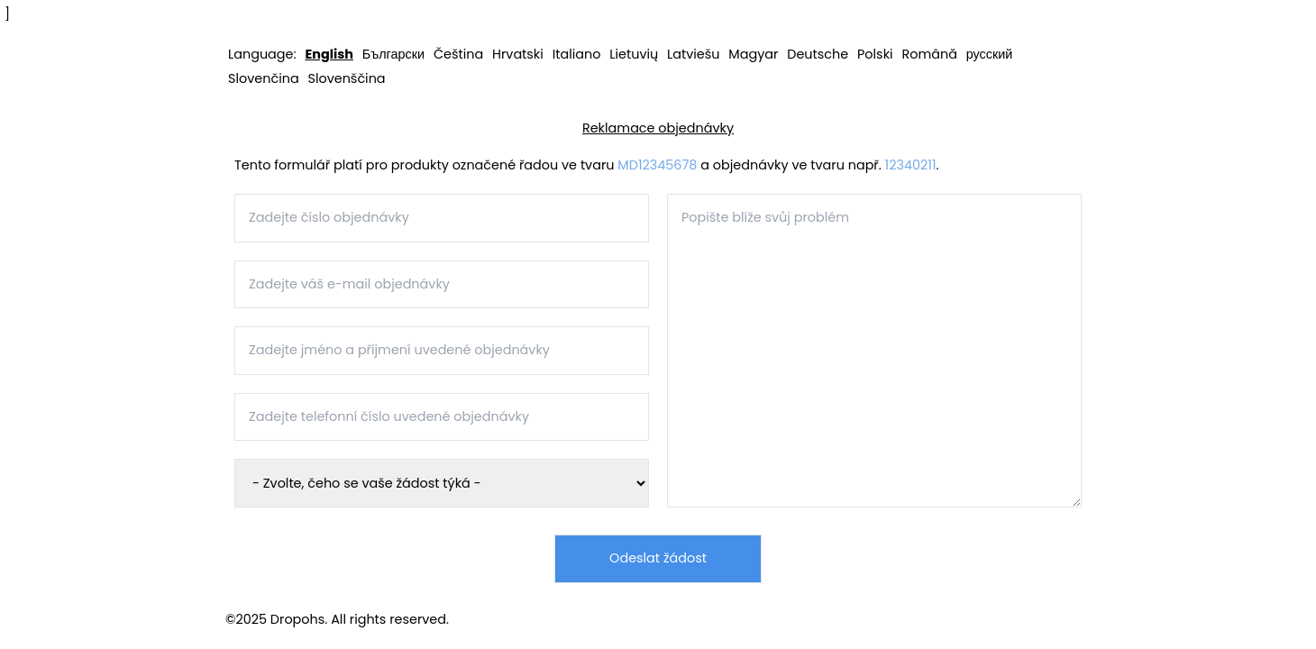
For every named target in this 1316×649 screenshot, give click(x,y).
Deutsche (817, 54)
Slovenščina (346, 78)
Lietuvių (633, 54)
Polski (875, 54)
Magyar (753, 54)
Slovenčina (263, 78)
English (328, 54)
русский (989, 54)
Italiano (577, 54)
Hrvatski (518, 54)
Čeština (458, 54)
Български (393, 54)
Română (928, 54)
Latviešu (693, 54)
